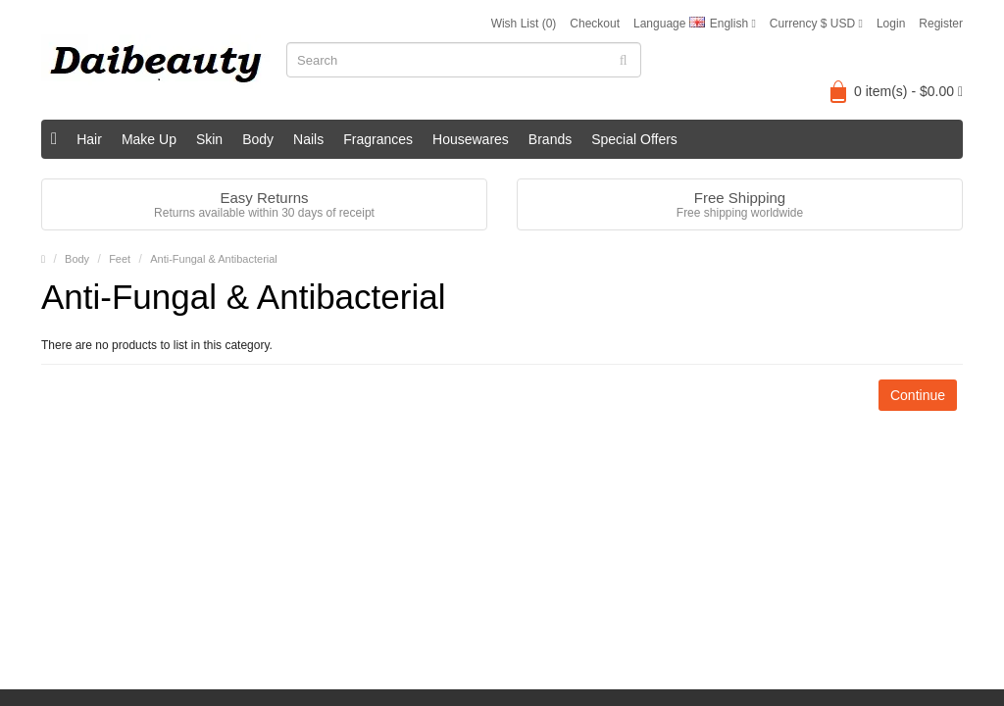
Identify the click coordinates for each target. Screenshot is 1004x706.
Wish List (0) (524, 23)
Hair (89, 139)
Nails (308, 139)
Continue (917, 395)
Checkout (595, 23)
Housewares (470, 139)
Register (941, 23)
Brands (550, 139)
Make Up (149, 139)
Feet (119, 259)
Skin (209, 139)
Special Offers (634, 139)
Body (258, 139)
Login (891, 23)
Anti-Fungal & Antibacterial (213, 259)
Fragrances (378, 139)
